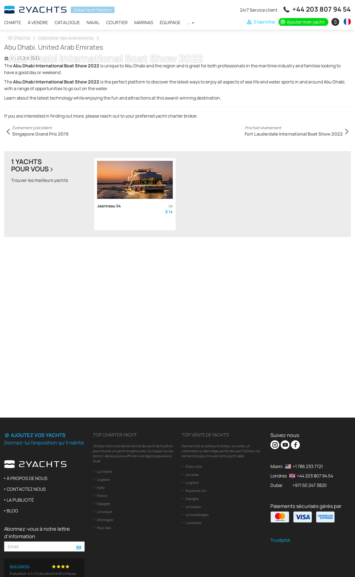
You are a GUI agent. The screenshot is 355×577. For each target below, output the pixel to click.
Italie (100, 487)
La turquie (104, 511)
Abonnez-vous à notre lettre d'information (37, 532)
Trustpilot (280, 540)
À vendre (38, 22)
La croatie (104, 471)
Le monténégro (197, 514)
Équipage (170, 22)
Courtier (117, 22)
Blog (12, 511)
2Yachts (19, 38)
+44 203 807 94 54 (321, 9)
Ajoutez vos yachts (34, 435)
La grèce (103, 479)
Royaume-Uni (195, 490)
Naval (93, 22)
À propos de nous (27, 478)
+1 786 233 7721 (308, 466)
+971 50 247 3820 (309, 485)
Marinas (143, 22)
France (101, 495)
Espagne (103, 503)
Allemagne (104, 519)
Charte (12, 22)
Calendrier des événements (66, 38)
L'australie (193, 522)
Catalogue (67, 22)
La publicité (20, 500)
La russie (192, 474)
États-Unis (193, 466)
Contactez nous (26, 489)
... (190, 22)
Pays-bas (103, 527)
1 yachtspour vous (32, 165)
